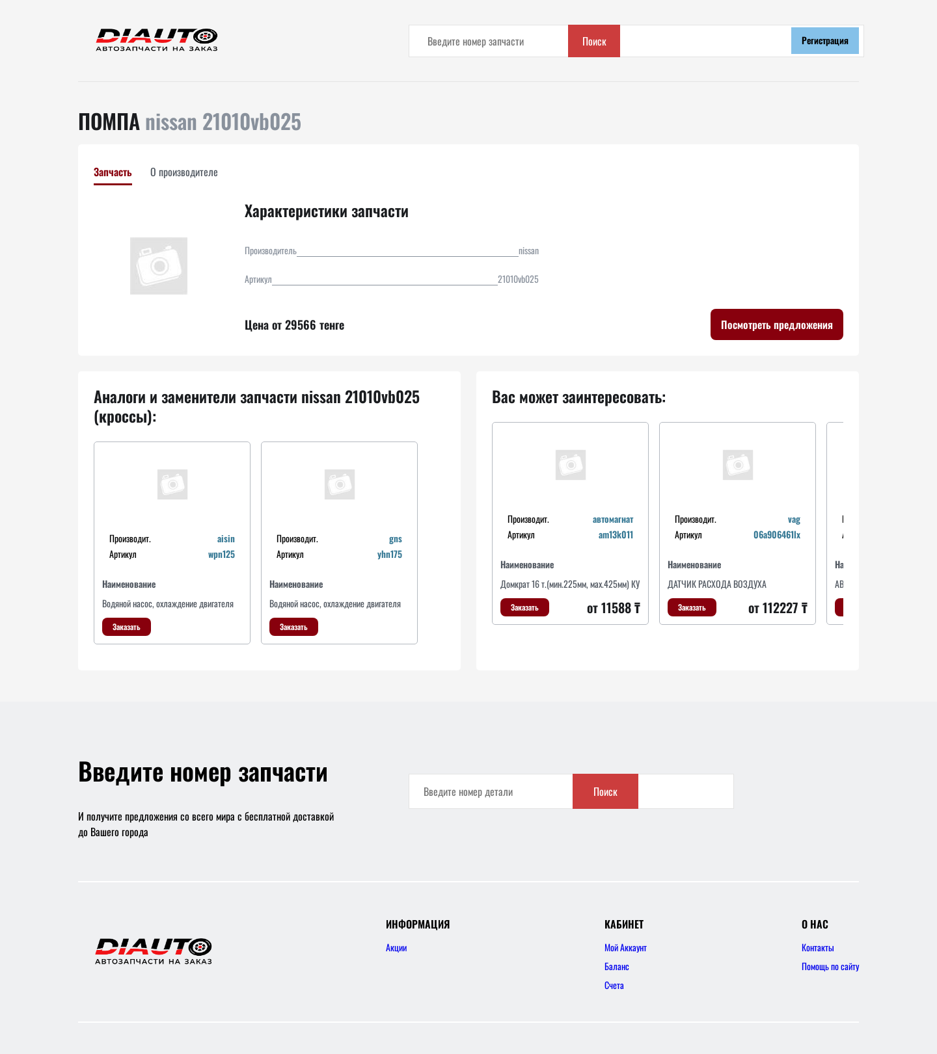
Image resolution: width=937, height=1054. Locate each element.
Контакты (818, 947)
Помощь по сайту (830, 966)
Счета (614, 985)
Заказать (127, 626)
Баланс (616, 966)
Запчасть (113, 171)
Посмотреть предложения (777, 324)
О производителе (184, 171)
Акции (396, 947)
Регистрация (825, 40)
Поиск (742, 41)
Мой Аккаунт (625, 947)
